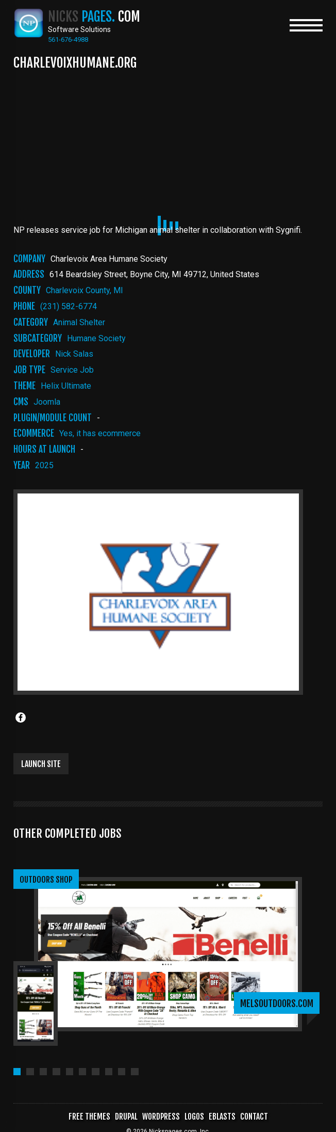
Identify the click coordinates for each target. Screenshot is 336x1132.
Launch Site (41, 764)
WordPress (159, 1105)
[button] (17, 1060)
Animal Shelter (79, 323)
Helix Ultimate (66, 386)
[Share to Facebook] (20, 718)
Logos (194, 1105)
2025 (44, 466)
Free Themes (86, 1105)
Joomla (46, 402)
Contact (256, 1105)
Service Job (72, 370)
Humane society (96, 339)
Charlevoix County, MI (84, 291)
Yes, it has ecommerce (100, 434)
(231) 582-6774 (68, 307)
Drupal (124, 1105)
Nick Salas (74, 354)
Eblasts (223, 1105)
